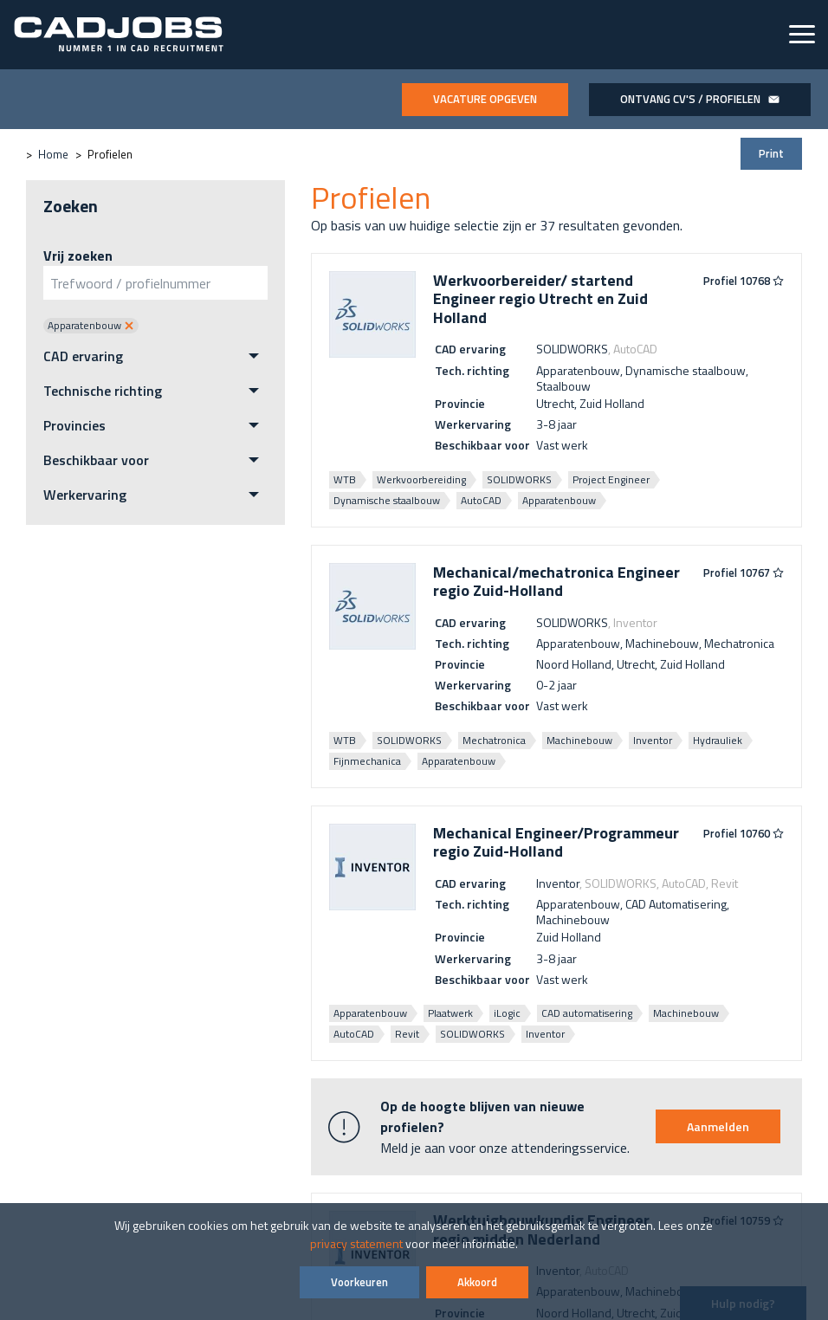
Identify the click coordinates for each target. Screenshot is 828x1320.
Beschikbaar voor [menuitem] (96, 460)
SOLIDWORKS (519, 479)
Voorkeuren (359, 1282)
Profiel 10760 (743, 834)
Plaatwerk (450, 1013)
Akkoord (477, 1282)
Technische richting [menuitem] (102, 390)
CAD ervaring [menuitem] (83, 356)
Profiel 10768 (743, 281)
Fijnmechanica (367, 761)
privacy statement (356, 1243)
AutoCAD (481, 500)
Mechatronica (494, 740)
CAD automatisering (586, 1013)
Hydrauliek (717, 740)
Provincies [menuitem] (74, 425)
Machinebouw (579, 740)
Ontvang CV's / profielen (699, 98)
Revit (407, 1034)
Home (53, 154)
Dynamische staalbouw (386, 500)
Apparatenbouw (559, 500)
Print (771, 153)
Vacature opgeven (485, 98)
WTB (344, 479)
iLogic (507, 1013)
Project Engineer (611, 479)
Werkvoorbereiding (421, 479)
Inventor (652, 740)
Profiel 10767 (743, 573)
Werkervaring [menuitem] (84, 494)
